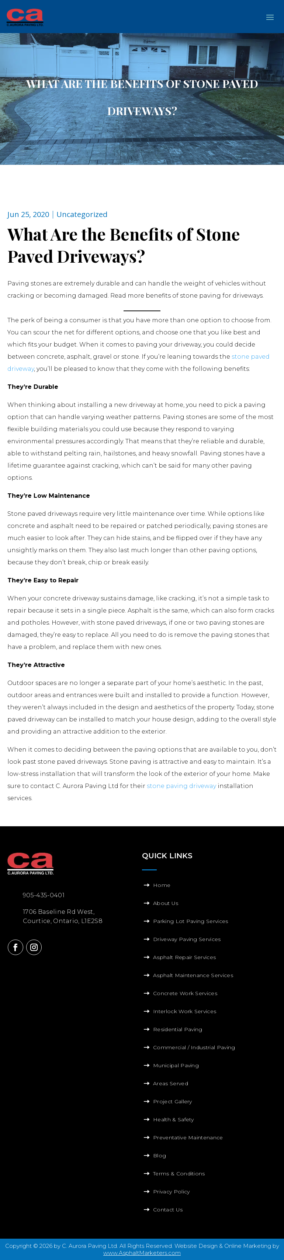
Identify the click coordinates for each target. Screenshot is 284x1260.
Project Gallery (172, 1101)
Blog (159, 1155)
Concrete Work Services (185, 993)
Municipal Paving (176, 1065)
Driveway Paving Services (187, 939)
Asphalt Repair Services (184, 957)
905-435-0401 (44, 895)
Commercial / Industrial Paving (194, 1047)
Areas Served (170, 1083)
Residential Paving (177, 1029)
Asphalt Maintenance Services (193, 975)
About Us (166, 903)
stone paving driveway (181, 785)
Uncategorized (81, 214)
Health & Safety (173, 1119)
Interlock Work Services (184, 1011)
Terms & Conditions (179, 1173)
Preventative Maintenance (188, 1137)
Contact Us (168, 1209)
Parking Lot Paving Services (190, 921)
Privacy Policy (171, 1191)
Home (161, 885)
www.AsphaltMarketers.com (142, 1252)
